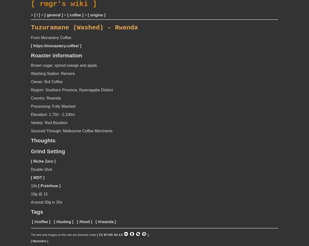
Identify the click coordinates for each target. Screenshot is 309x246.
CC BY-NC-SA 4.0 (123, 237)
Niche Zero (43, 164)
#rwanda (106, 225)
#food (84, 225)
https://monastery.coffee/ (56, 49)
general (54, 17)
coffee (75, 17)
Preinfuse (49, 189)
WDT (37, 181)
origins (96, 17)
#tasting (63, 225)
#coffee (41, 225)
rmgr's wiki (64, 5)
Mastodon (39, 244)
